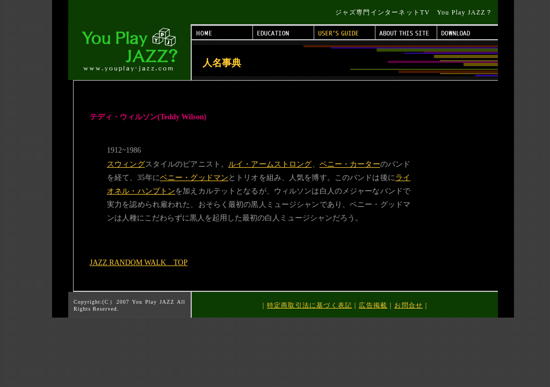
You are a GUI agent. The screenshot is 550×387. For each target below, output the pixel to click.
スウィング (126, 164)
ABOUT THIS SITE (406, 32)
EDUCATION (283, 32)
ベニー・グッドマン (194, 178)
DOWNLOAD (467, 32)
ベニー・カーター (350, 164)
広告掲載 (373, 305)
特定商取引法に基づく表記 (309, 305)
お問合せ (408, 305)
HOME (222, 32)
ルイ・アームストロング (270, 164)
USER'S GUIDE (344, 32)
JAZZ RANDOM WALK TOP (138, 263)
